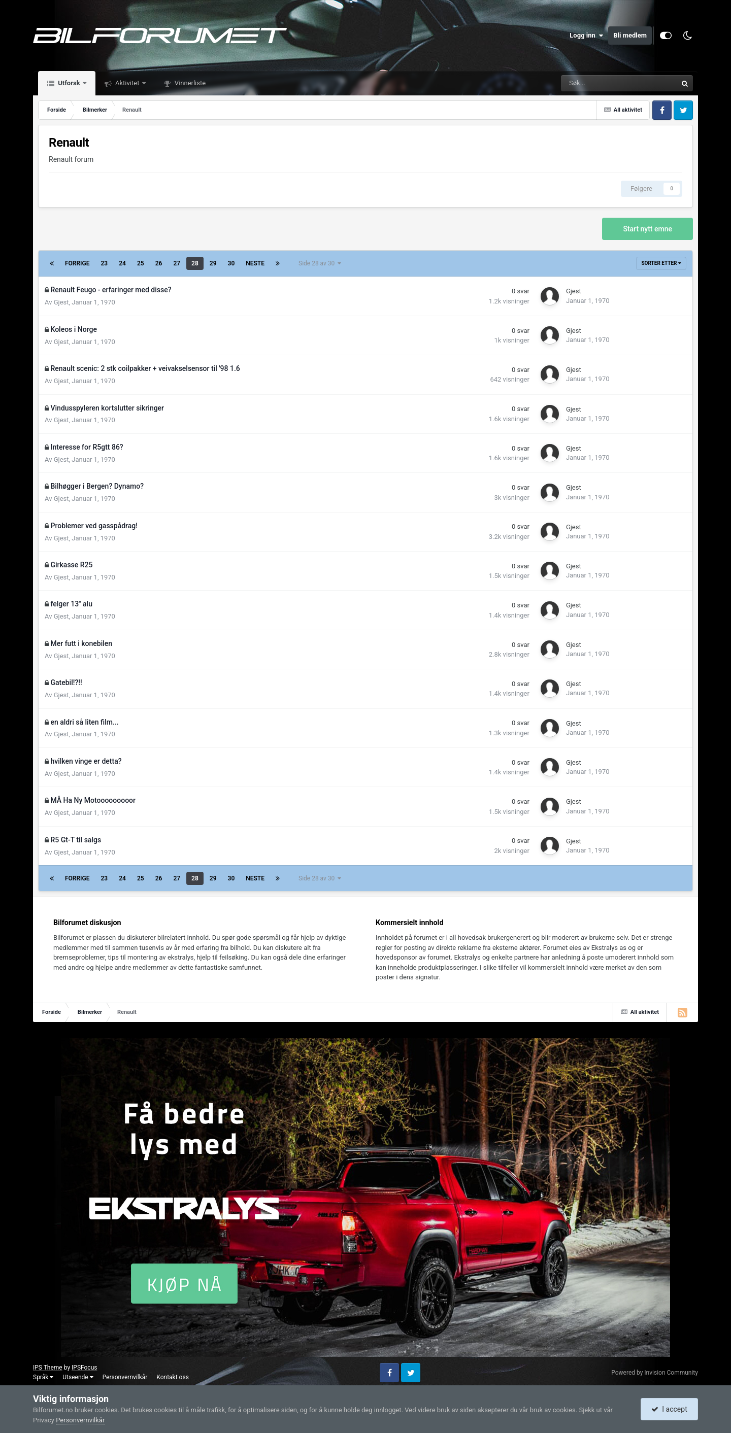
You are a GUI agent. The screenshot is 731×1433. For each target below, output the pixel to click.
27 (176, 263)
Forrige (77, 263)
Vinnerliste (189, 83)
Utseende (77, 1377)
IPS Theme (47, 1367)
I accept (669, 1409)
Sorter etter (661, 263)
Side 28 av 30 (319, 263)
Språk (43, 1377)
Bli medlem (630, 35)
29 (213, 263)
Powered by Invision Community (654, 1372)
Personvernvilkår (125, 1377)
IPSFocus (84, 1367)
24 (122, 263)
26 (158, 263)
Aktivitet (127, 83)
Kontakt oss (172, 1377)
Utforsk (69, 83)
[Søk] (585, 83)
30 (231, 263)
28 (194, 263)
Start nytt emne (647, 229)
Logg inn (586, 35)
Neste (255, 263)
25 (140, 263)
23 (104, 263)
